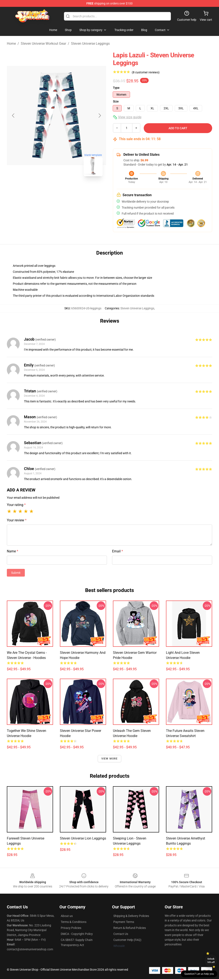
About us (67, 916)
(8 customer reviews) (146, 72)
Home (11, 44)
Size (116, 101)
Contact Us (120, 934)
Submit (16, 572)
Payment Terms (123, 922)
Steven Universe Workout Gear (43, 44)
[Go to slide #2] (67, 189)
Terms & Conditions (73, 922)
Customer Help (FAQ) (127, 940)
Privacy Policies (71, 928)
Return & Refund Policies (129, 928)
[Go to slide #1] (45, 189)
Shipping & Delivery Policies (131, 916)
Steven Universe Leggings (90, 44)
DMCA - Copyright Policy (77, 934)
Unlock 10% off (211, 960)
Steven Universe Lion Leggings (83, 838)
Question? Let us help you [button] (199, 973)
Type (116, 87)
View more (109, 758)
